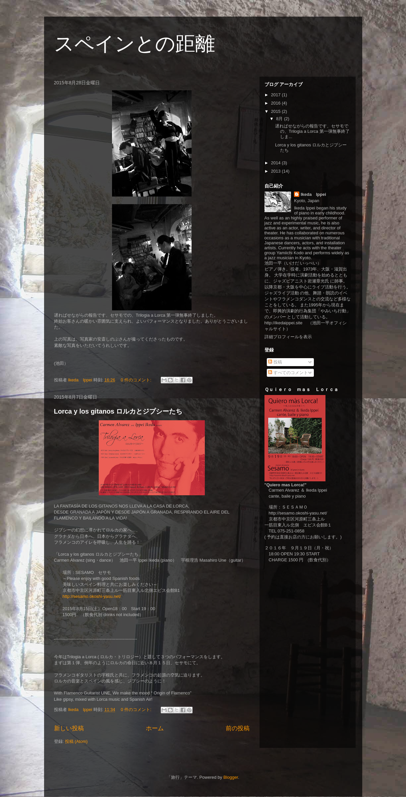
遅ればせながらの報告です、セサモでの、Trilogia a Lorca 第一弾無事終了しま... (312, 131)
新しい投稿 (69, 728)
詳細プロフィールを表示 (288, 336)
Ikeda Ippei (313, 194)
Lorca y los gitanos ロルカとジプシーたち (118, 411)
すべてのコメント (288, 372)
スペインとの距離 (134, 44)
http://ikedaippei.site (283, 322)
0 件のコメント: (136, 379)
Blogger (230, 777)
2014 (276, 162)
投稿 (275, 361)
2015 (276, 111)
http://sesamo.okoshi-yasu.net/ (92, 596)
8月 (280, 118)
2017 (276, 94)
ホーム (155, 728)
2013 (276, 171)
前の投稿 (238, 728)
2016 (276, 103)
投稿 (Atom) (76, 741)
